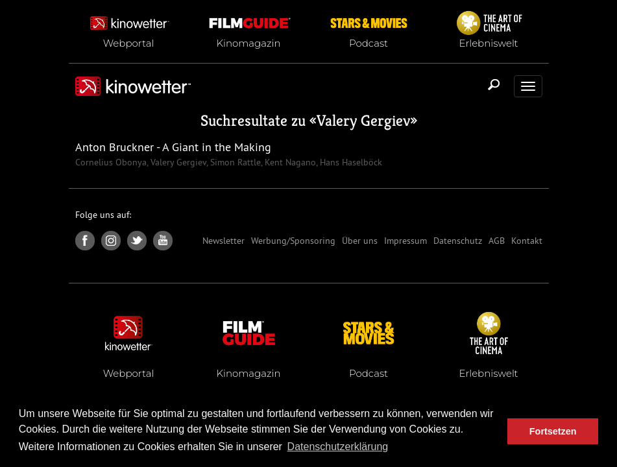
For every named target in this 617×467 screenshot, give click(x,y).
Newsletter (223, 240)
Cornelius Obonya (111, 162)
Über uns (360, 240)
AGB (497, 240)
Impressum (405, 240)
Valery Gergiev (363, 120)
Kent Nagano (289, 162)
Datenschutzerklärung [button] (338, 446)
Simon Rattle (234, 162)
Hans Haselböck (349, 162)
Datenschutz (457, 240)
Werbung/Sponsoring (293, 240)
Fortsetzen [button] (553, 431)
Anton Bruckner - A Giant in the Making (173, 146)
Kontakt (526, 240)
